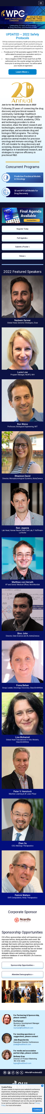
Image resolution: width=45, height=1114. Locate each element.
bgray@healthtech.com (22, 1063)
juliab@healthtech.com (22, 1044)
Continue (37, 1110)
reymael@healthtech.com (23, 1028)
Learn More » (22, 72)
